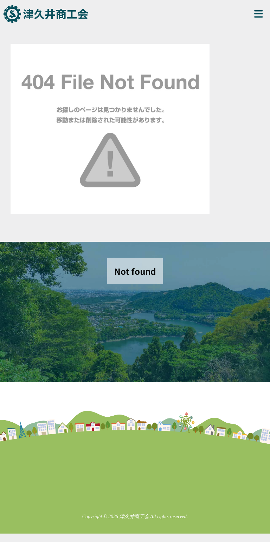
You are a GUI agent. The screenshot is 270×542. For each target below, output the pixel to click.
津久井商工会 (55, 13)
